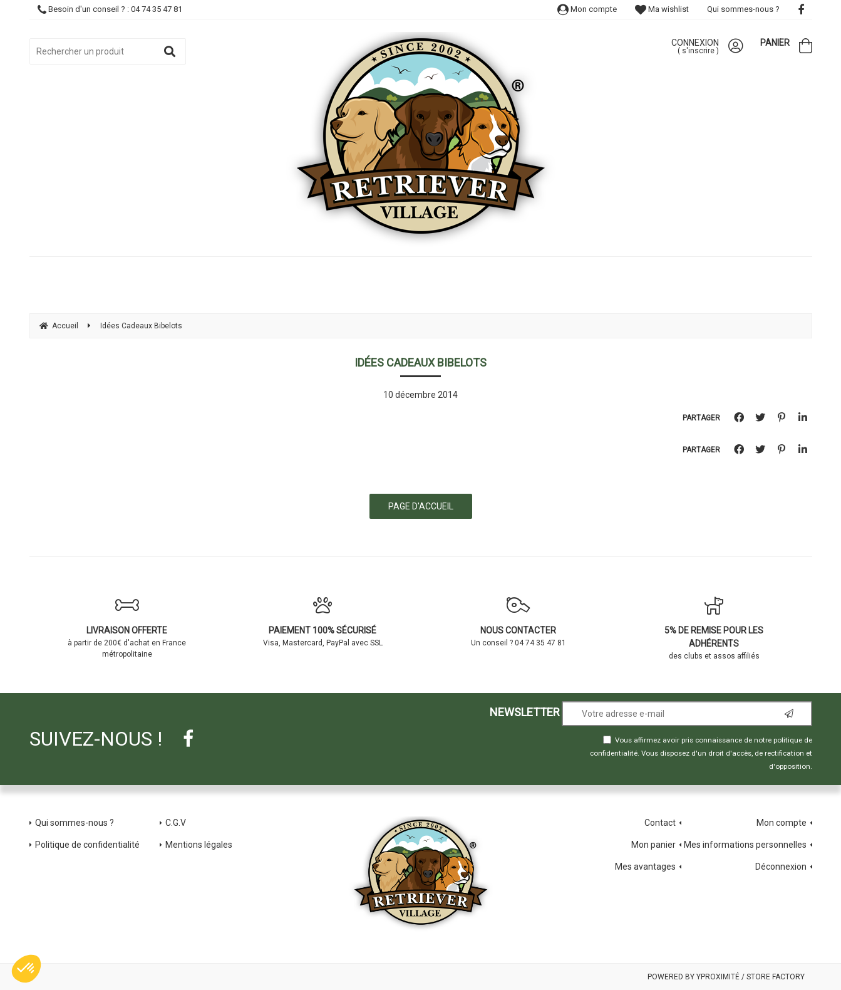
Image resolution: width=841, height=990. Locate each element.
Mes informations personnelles (745, 845)
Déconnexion (781, 867)
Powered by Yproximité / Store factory (726, 976)
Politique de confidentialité (87, 845)
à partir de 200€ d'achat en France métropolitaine (127, 627)
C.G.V (175, 823)
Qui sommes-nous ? (743, 9)
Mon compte (587, 9)
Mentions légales (198, 845)
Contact (660, 823)
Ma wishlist (662, 9)
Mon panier (653, 845)
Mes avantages (645, 867)
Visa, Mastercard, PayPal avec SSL (323, 621)
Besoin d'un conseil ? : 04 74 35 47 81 (110, 9)
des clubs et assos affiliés (714, 628)
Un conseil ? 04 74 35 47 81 (519, 621)
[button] (26, 969)
